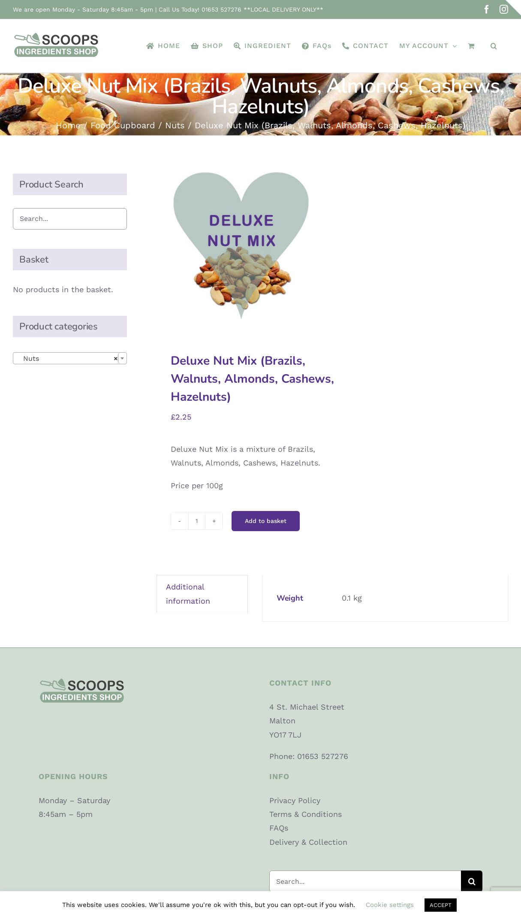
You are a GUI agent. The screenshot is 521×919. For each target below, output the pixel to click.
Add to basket (265, 520)
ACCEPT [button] (441, 905)
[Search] (471, 881)
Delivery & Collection (308, 841)
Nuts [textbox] (67, 359)
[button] (494, 46)
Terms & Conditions (305, 814)
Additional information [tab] (188, 593)
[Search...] (365, 881)
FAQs (278, 827)
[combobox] (70, 358)
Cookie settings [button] (390, 905)
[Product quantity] (196, 520)
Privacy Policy (294, 800)
